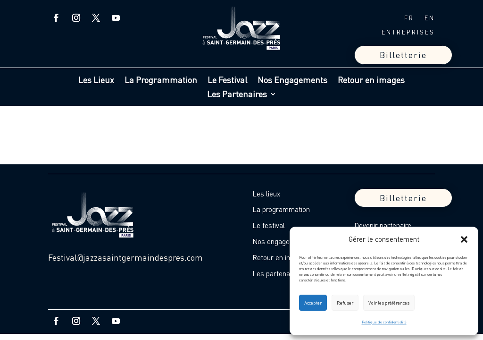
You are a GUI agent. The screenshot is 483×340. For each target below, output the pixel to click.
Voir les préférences (388, 303)
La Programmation (161, 80)
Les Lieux (96, 80)
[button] (464, 239)
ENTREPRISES (408, 32)
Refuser (345, 303)
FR (409, 18)
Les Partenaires (237, 95)
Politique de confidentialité (384, 322)
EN (430, 18)
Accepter (313, 303)
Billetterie (403, 55)
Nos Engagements (292, 80)
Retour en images (371, 80)
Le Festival (227, 80)
